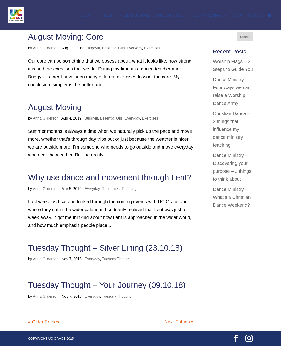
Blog (108, 15)
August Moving (54, 107)
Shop (237, 15)
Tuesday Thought (116, 259)
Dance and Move (170, 15)
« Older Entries (43, 321)
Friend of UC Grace (134, 15)
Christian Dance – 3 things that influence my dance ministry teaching (231, 129)
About (87, 15)
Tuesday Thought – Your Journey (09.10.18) (107, 285)
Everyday (134, 48)
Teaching (129, 189)
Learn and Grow (209, 15)
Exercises (152, 48)
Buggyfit (93, 48)
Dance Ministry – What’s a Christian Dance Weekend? (232, 197)
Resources (110, 189)
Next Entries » (179, 321)
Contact (255, 15)
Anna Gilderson (45, 48)
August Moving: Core (66, 36)
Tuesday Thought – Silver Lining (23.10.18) (105, 247)
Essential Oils (113, 48)
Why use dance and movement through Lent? (109, 177)
